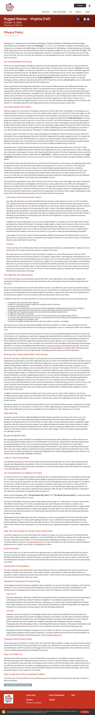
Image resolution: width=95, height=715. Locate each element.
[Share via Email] (84, 19)
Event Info (46, 12)
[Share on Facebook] (78, 19)
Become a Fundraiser (34, 703)
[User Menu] (89, 5)
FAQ (70, 12)
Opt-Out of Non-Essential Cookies (18, 685)
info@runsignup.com (35, 542)
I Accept (85, 712)
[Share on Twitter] (81, 19)
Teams (87, 12)
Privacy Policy (43, 712)
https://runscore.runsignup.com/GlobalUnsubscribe (60, 346)
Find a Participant (59, 12)
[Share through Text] (88, 19)
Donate (79, 5)
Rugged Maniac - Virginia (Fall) (27, 19)
